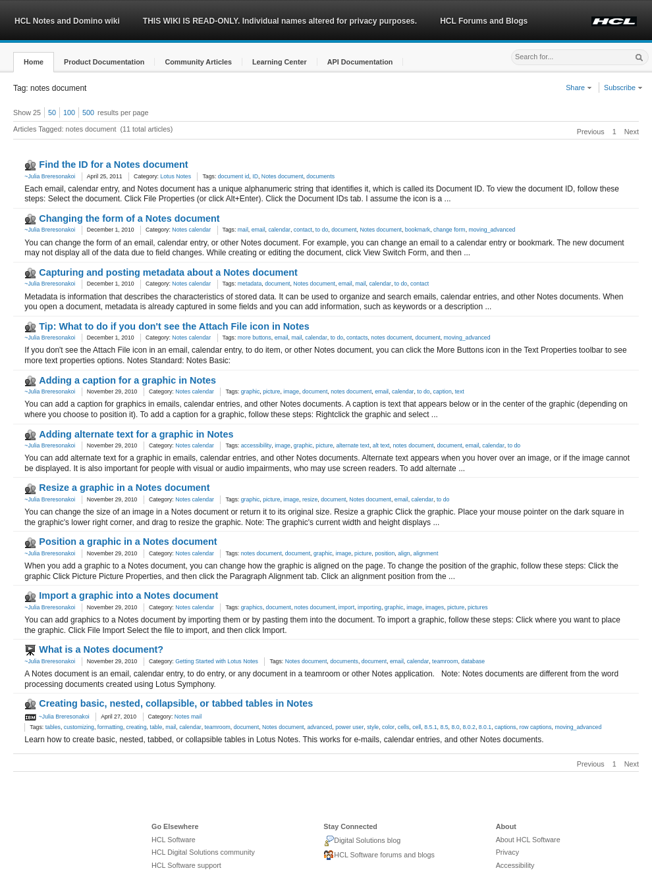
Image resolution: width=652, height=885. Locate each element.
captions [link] (505, 727)
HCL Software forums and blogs (379, 855)
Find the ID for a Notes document (113, 164)
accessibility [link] (256, 445)
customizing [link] (79, 727)
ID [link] (255, 176)
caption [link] (442, 391)
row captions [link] (535, 727)
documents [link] (320, 176)
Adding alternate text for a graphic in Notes (136, 434)
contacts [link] (357, 337)
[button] (33, 62)
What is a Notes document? (101, 649)
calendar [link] (279, 229)
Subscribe (623, 87)
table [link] (155, 727)
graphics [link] (252, 607)
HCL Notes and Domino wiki (67, 21)
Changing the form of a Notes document (129, 218)
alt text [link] (381, 445)
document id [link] (234, 176)
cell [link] (416, 727)
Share (579, 87)
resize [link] (309, 499)
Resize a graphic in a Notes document (124, 487)
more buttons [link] (254, 337)
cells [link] (403, 727)
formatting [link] (110, 727)
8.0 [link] (455, 727)
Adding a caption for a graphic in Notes (127, 380)
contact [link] (303, 229)
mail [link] (243, 229)
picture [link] (271, 391)
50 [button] (52, 112)
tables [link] (53, 727)
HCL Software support (186, 865)
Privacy (507, 852)
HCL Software (173, 840)
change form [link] (449, 229)
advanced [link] (319, 727)
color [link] (388, 727)
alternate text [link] (352, 445)
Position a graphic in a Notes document (128, 541)
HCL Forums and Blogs (484, 21)
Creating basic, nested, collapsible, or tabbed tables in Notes (176, 703)
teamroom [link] (445, 661)
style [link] (373, 727)
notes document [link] (391, 337)
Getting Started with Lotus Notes (216, 661)
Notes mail (188, 716)
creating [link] (136, 727)
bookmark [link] (417, 229)
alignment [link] (425, 553)
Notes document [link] (282, 176)
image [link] (291, 391)
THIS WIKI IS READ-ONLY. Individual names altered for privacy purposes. (280, 21)
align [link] (404, 553)
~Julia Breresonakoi (49, 176)
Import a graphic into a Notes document (128, 595)
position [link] (384, 553)
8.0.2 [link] (468, 727)
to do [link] (321, 229)
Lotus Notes (175, 176)
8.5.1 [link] (430, 727)
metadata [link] (249, 283)
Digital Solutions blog (361, 841)
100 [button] (69, 112)
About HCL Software (528, 840)
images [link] (434, 607)
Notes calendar (191, 229)
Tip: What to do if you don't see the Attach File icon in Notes (174, 326)
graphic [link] (250, 391)
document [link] (343, 229)
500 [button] (88, 112)
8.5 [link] (444, 727)
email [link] (258, 229)
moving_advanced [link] (491, 229)
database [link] (473, 661)
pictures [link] (478, 607)
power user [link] (349, 727)
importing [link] (369, 607)
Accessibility (515, 865)
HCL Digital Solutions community (203, 852)
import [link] (346, 607)
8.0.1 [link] (485, 727)
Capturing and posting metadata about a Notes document (168, 272)
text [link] (459, 391)
